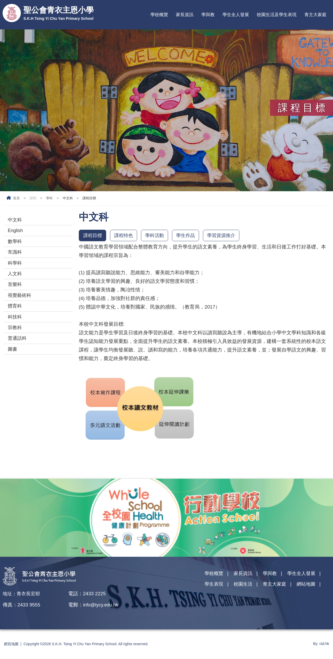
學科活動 (157, 235)
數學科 (15, 243)
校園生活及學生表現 (277, 14)
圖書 (13, 357)
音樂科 (15, 289)
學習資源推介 (226, 235)
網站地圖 (310, 585)
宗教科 (15, 334)
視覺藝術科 (20, 300)
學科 (49, 198)
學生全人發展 (235, 14)
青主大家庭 (315, 14)
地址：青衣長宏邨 (22, 594)
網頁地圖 (11, 644)
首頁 (16, 198)
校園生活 (244, 585)
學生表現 (214, 585)
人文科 (15, 277)
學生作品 (189, 235)
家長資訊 (185, 14)
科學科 (15, 266)
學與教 (208, 14)
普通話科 (18, 346)
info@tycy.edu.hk (101, 605)
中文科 (15, 220)
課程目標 (93, 235)
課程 (33, 198)
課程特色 (125, 235)
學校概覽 (159, 14)
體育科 (15, 312)
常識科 (15, 254)
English (16, 231)
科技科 (15, 323)
